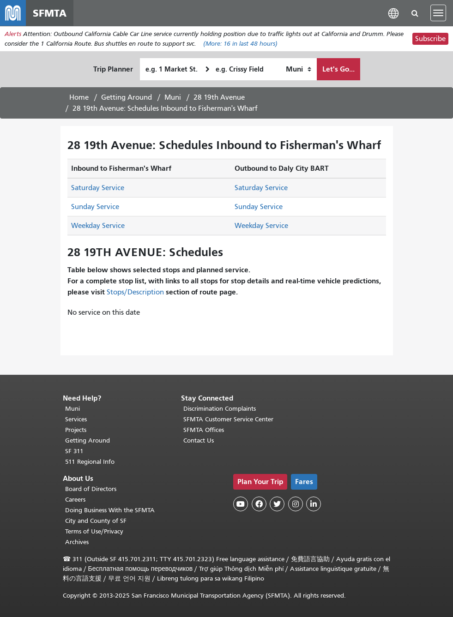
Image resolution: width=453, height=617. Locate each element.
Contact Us (198, 440)
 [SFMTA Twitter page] (277, 504)
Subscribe (430, 39)
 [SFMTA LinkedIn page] (313, 504)
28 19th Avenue (219, 97)
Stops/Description (135, 292)
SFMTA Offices (203, 430)
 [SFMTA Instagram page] (295, 504)
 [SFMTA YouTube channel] (240, 504)
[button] (393, 12)
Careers (75, 499)
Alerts (13, 34)
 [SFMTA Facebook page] (259, 504)
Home (79, 97)
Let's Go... (338, 69)
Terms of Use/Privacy (94, 531)
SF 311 (74, 451)
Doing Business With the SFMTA (110, 510)
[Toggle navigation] (438, 13)
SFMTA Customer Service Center (228, 419)
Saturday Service (97, 188)
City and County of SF (96, 521)
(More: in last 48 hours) (240, 44)
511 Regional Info (90, 462)
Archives (77, 542)
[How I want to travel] (298, 69)
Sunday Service (95, 207)
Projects (75, 430)
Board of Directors (90, 489)
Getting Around (126, 97)
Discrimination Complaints (219, 409)
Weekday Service (98, 226)
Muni (172, 97)
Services (76, 419)
